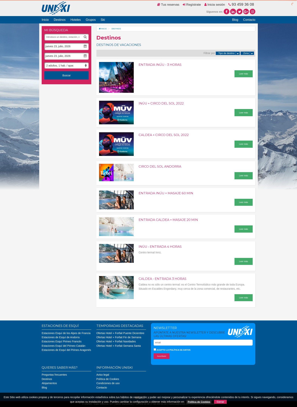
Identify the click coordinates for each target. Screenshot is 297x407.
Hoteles (75, 19)
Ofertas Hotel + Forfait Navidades (116, 341)
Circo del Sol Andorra (160, 166)
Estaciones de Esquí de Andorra (61, 337)
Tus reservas (168, 4)
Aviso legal (102, 374)
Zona (248, 53)
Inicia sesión (214, 4)
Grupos (91, 19)
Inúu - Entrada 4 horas (160, 246)
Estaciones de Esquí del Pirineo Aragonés (66, 349)
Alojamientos (49, 383)
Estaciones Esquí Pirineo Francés (61, 341)
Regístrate (192, 4)
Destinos (60, 19)
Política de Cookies (107, 379)
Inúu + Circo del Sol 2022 (161, 103)
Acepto (172, 349)
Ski (103, 19)
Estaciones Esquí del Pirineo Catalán (63, 345)
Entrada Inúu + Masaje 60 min (166, 193)
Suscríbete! (161, 356)
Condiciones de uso (108, 383)
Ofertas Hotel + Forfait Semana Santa (118, 345)
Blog (235, 19)
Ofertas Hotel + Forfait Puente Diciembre (120, 333)
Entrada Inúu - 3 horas (160, 65)
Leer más (243, 74)
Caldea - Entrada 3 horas (162, 279)
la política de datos (178, 350)
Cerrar (220, 401)
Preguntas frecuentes (54, 374)
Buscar (66, 75)
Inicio (45, 19)
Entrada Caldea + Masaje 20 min (168, 220)
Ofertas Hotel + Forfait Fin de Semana (118, 337)
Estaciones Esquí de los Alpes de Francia (66, 333)
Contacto (249, 19)
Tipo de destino (229, 53)
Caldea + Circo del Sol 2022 (164, 135)
